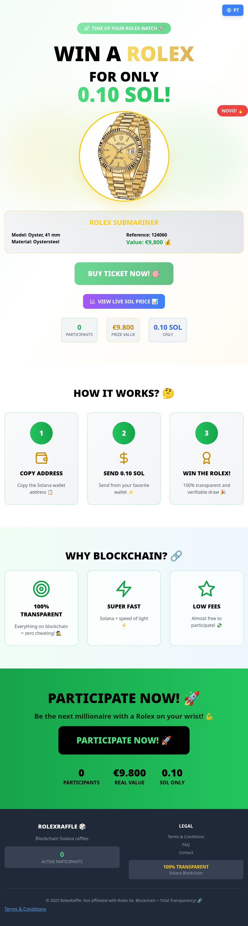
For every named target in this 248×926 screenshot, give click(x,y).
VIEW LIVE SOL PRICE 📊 (124, 301)
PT (233, 10)
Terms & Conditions (25, 909)
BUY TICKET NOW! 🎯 (124, 273)
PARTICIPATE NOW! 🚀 (124, 740)
